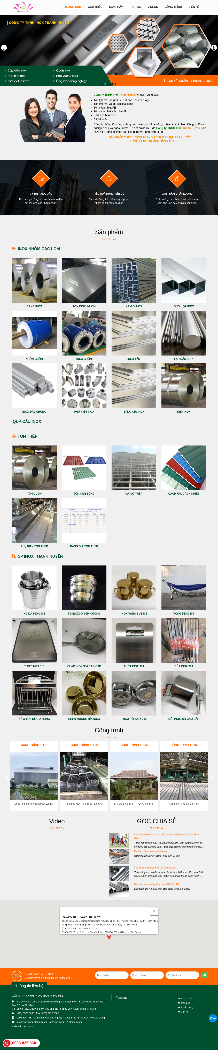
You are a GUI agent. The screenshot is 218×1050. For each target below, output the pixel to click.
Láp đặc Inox (183, 359)
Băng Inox (34, 306)
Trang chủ (73, 6)
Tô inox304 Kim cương (84, 613)
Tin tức (135, 6)
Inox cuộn (84, 359)
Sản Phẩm (116, 6)
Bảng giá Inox (133, 411)
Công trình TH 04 (184, 745)
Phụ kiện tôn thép (34, 546)
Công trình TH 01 (34, 745)
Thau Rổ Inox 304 (133, 718)
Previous (7, 778)
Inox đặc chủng (34, 411)
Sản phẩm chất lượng (177, 193)
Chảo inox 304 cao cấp (84, 666)
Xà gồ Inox (134, 306)
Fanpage (122, 997)
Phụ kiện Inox (84, 411)
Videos (153, 6)
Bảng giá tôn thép (84, 546)
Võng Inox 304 (183, 613)
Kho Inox (183, 411)
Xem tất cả (109, 239)
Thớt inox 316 (34, 666)
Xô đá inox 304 (34, 613)
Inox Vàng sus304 (134, 613)
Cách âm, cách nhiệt (183, 493)
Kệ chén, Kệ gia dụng (34, 718)
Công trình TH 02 (84, 745)
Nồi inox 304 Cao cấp (183, 718)
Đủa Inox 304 (183, 666)
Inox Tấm (134, 359)
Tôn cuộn (34, 493)
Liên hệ (194, 6)
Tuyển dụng (185, 1007)
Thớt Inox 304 (134, 666)
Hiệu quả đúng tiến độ (109, 193)
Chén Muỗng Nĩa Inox (84, 718)
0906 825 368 (24, 1043)
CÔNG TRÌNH (173, 6)
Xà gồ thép (134, 493)
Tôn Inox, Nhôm (84, 306)
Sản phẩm (185, 998)
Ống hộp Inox (184, 306)
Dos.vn (30, 1026)
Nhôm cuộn (34, 359)
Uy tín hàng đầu (40, 193)
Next (211, 778)
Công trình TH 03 (134, 745)
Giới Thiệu (95, 6)
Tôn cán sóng (84, 493)
